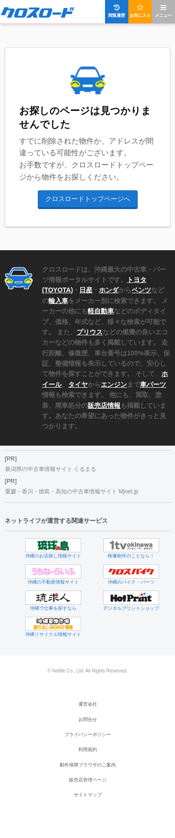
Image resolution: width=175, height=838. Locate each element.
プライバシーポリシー (87, 734)
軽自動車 (101, 311)
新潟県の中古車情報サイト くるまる (50, 469)
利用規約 (87, 749)
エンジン (114, 384)
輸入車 (58, 300)
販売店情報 (104, 405)
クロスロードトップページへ (87, 198)
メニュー (163, 11)
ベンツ (141, 290)
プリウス (90, 332)
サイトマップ (88, 794)
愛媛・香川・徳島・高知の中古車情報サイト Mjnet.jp (71, 491)
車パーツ (153, 384)
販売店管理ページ (87, 779)
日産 (85, 290)
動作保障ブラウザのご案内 (88, 764)
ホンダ (109, 290)
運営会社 (87, 704)
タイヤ (78, 384)
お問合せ (87, 719)
